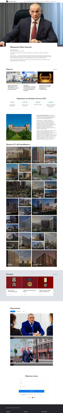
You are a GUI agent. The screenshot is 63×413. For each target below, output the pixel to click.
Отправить (31, 391)
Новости (33, 1)
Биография (29, 1)
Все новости (55, 69)
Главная (25, 1)
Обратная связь (53, 1)
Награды (41, 1)
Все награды (55, 274)
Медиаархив (37, 1)
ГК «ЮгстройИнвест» (47, 1)
